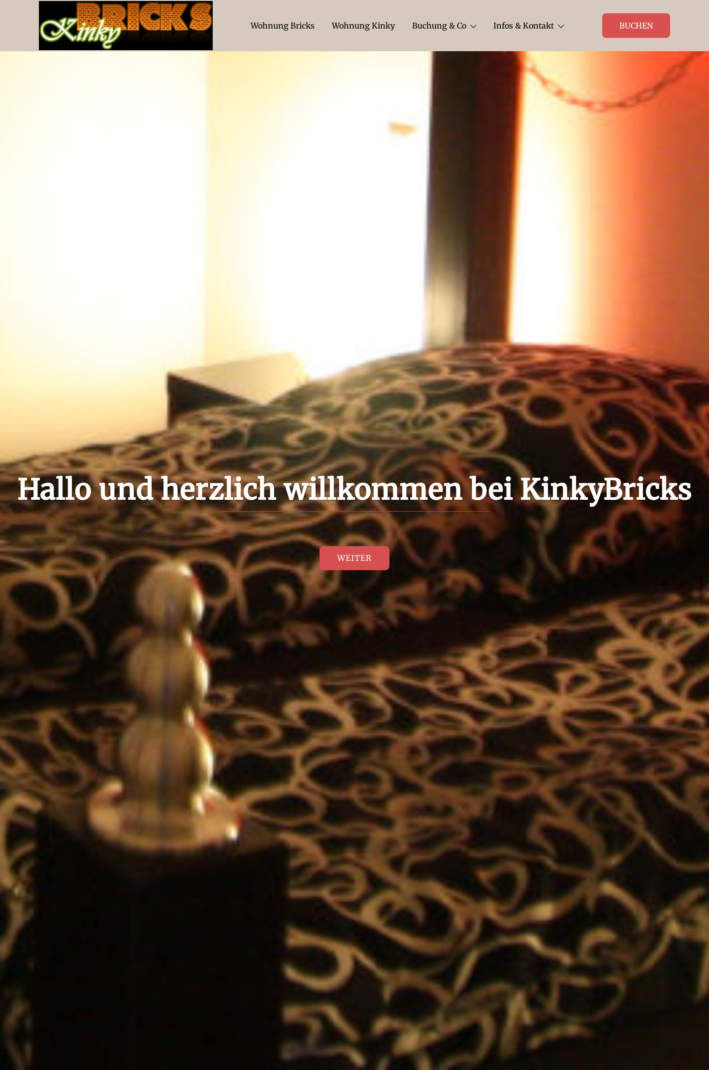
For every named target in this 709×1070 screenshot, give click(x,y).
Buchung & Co (439, 26)
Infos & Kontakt (523, 26)
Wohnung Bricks (283, 26)
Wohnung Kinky (363, 26)
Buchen (636, 26)
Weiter (354, 558)
